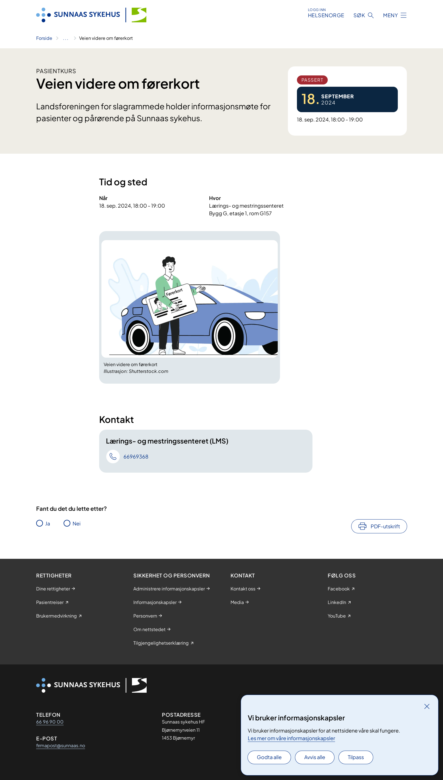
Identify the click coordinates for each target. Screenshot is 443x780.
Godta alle (269, 757)
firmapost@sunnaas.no (60, 745)
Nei (77, 523)
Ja (47, 523)
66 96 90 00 (50, 722)
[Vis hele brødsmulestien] (65, 38)
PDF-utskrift (385, 526)
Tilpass (356, 757)
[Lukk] (426, 706)
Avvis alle (314, 757)
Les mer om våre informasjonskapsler (291, 738)
